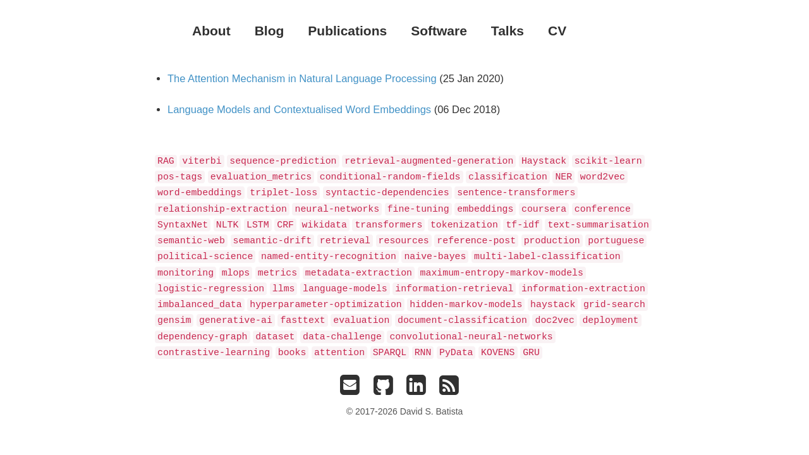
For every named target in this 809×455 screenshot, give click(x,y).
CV (557, 30)
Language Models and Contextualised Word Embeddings (299, 109)
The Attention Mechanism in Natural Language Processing (302, 78)
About (211, 30)
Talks (507, 30)
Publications (347, 30)
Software (439, 30)
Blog (269, 30)
